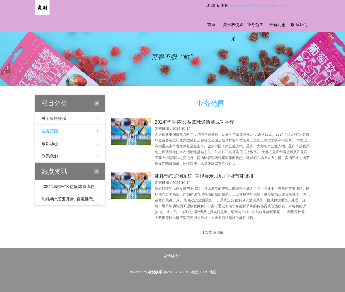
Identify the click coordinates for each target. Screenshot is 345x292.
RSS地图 (192, 272)
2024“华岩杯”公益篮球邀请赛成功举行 (194, 125)
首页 (211, 25)
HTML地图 (208, 272)
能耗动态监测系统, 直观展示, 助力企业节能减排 (204, 179)
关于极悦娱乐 (233, 32)
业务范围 (255, 25)
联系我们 (299, 25)
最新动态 (277, 25)
